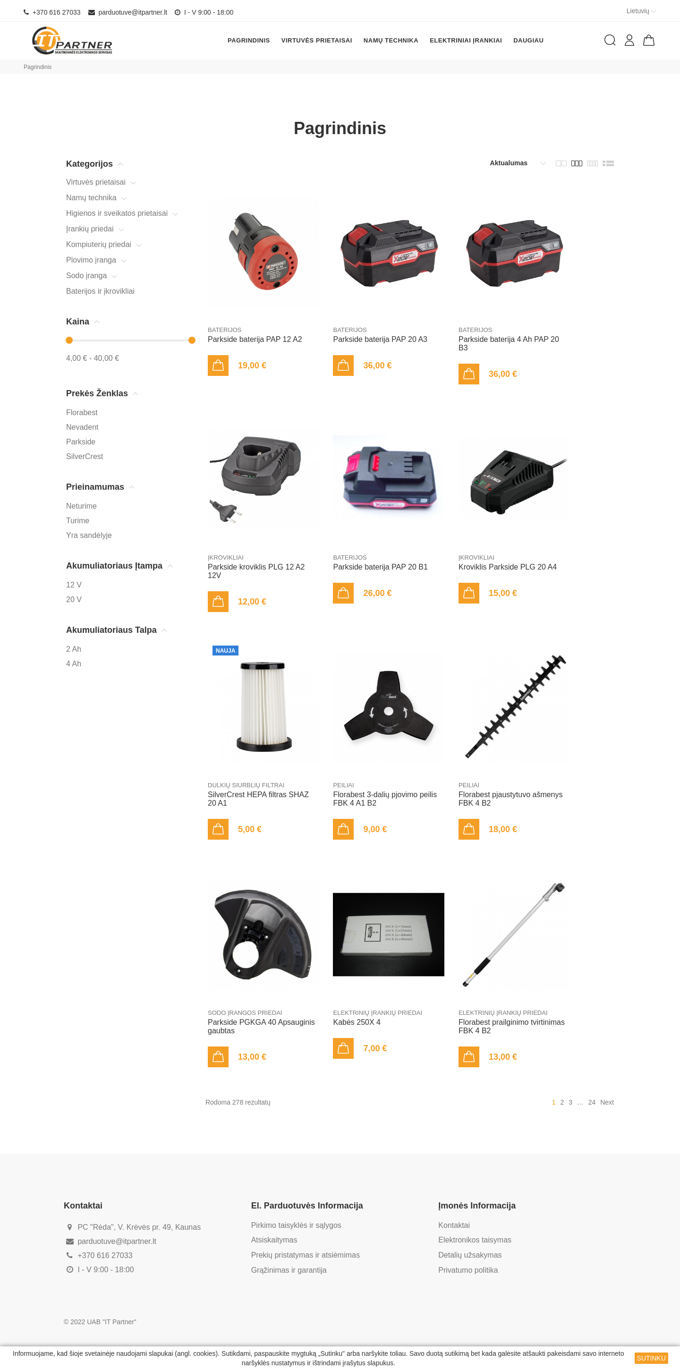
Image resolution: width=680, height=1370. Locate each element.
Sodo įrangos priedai (245, 1012)
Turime (77, 521)
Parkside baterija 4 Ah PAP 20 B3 (509, 343)
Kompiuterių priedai (98, 244)
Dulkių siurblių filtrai (246, 785)
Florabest (82, 412)
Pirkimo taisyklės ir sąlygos (296, 1225)
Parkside (80, 442)
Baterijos (224, 329)
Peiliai (343, 785)
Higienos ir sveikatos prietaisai (117, 213)
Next (607, 1102)
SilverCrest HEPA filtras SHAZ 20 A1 (258, 799)
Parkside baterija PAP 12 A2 (255, 339)
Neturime (81, 506)
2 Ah (73, 649)
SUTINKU (651, 1358)
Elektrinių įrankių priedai (377, 1012)
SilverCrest (84, 456)
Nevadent (82, 427)
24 (592, 1102)
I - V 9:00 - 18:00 (204, 12)
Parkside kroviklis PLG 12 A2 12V (256, 571)
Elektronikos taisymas (474, 1240)
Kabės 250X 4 (357, 1022)
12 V (74, 585)
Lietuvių (642, 11)
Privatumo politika (468, 1270)
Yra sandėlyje (89, 535)
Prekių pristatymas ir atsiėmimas (305, 1255)
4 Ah (73, 664)
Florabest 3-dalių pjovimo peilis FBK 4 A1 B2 (385, 799)
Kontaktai (454, 1225)
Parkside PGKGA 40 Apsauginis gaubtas (261, 1026)
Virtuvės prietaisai (96, 182)
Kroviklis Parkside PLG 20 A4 (508, 567)
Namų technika (91, 198)
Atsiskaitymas (274, 1240)
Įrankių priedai (90, 229)
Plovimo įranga (91, 260)
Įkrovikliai (226, 557)
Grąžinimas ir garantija (289, 1270)
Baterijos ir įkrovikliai (100, 291)
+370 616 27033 (52, 12)
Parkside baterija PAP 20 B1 (380, 567)
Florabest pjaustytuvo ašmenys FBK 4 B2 (511, 799)
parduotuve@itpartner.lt (128, 12)
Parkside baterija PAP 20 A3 (380, 339)
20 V (74, 600)
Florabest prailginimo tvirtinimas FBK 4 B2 (512, 1026)
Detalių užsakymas (470, 1255)
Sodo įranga (86, 276)
